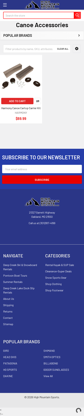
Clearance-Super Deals (58, 271)
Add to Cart (17, 101)
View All (48, 376)
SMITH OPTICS (51, 357)
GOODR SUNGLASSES (56, 369)
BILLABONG (50, 363)
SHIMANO (49, 350)
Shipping (8, 305)
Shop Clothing (53, 284)
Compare (38, 101)
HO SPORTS (10, 369)
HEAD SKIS (9, 357)
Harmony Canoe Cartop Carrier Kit (21, 108)
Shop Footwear (54, 290)
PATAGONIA (10, 363)
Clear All (62, 48)
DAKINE (8, 376)
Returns (8, 311)
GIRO (6, 350)
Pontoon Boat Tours (15, 275)
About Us (8, 298)
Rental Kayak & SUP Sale (59, 265)
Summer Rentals (13, 281)
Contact (8, 317)
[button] (77, 48)
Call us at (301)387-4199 (42, 223)
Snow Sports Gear (55, 277)
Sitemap (8, 324)
